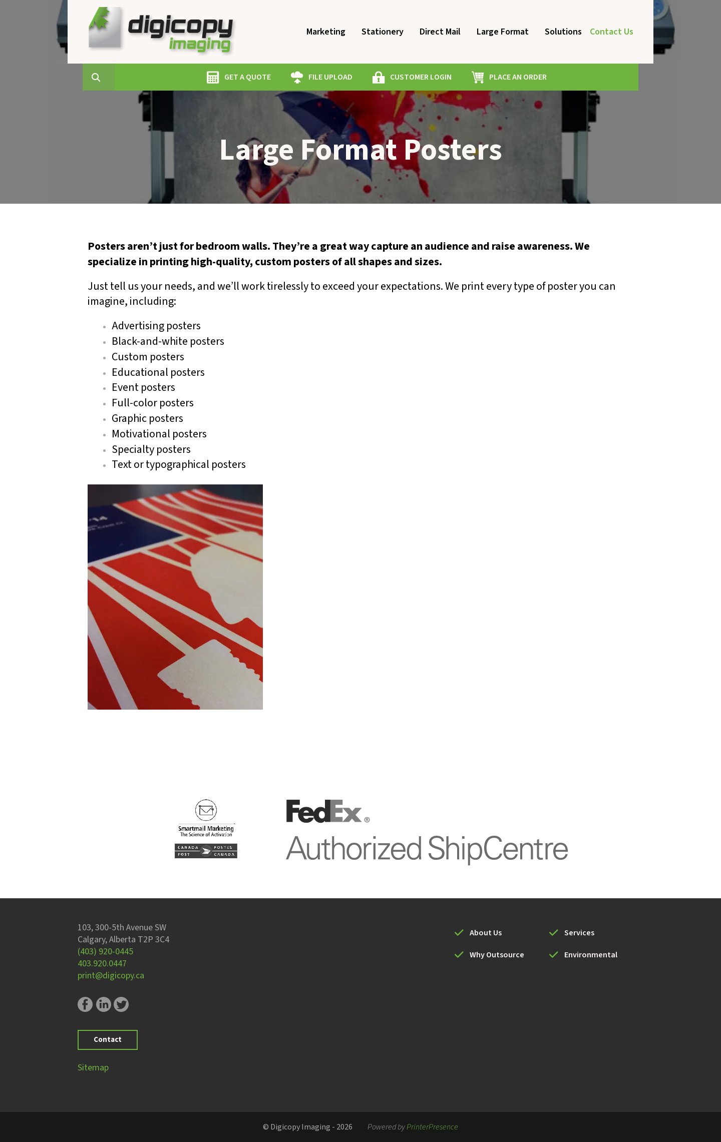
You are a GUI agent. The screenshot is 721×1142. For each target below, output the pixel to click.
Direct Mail (440, 32)
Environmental (590, 954)
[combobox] (160, 77)
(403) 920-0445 (105, 951)
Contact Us (611, 32)
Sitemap (93, 1067)
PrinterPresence (432, 1126)
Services (579, 932)
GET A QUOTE (295, 77)
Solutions (563, 32)
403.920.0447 (102, 963)
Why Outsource (497, 954)
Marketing (325, 32)
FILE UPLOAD (378, 77)
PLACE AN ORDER (565, 77)
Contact (108, 1039)
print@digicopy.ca (111, 975)
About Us (486, 932)
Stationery (383, 32)
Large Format (503, 32)
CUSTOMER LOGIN (468, 77)
